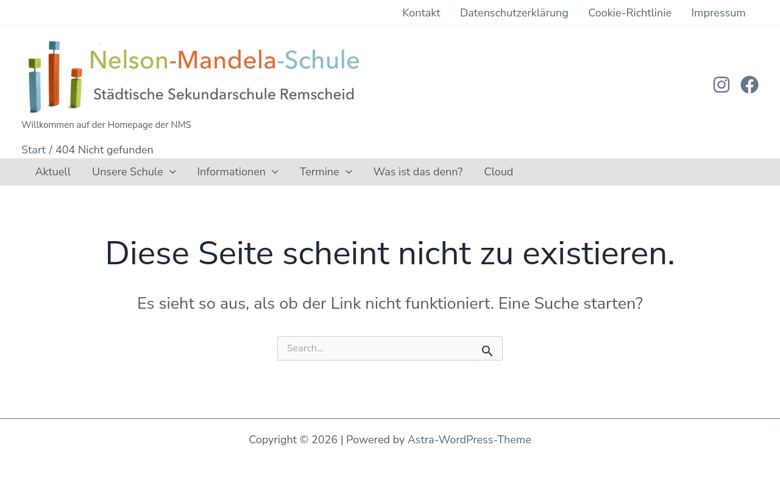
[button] (155, 181)
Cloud (448, 181)
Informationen (214, 181)
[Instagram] (721, 89)
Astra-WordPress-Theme (469, 439)
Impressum (725, 15)
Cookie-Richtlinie (650, 15)
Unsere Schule (120, 181)
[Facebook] (749, 89)
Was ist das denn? (377, 181)
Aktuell (48, 181)
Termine (294, 181)
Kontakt (469, 15)
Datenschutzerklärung (548, 15)
